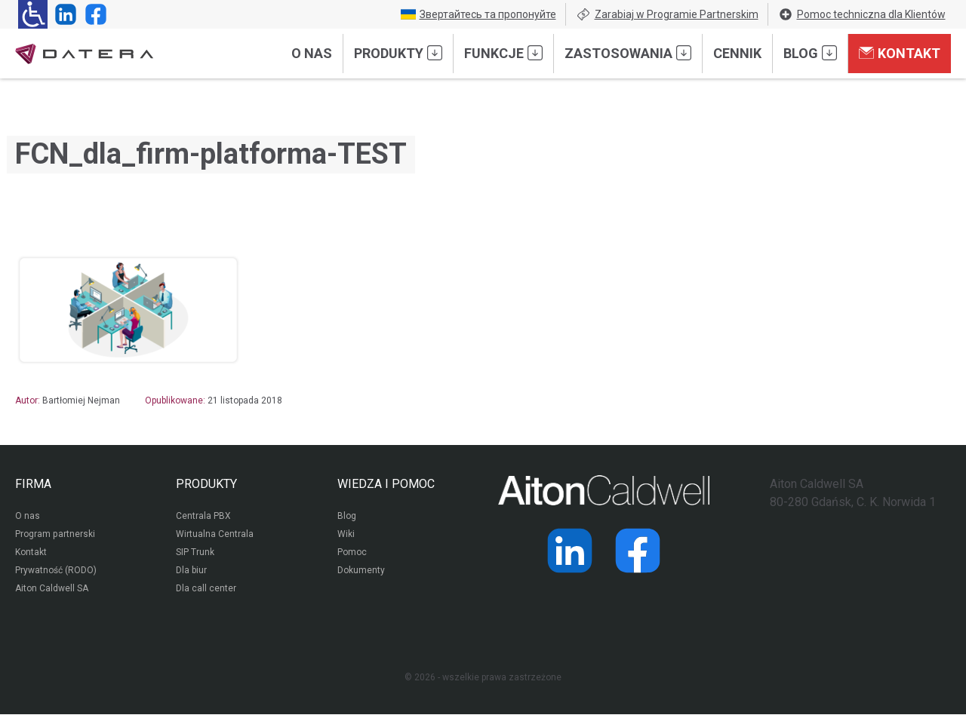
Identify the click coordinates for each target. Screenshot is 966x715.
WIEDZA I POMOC (386, 484)
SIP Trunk (195, 553)
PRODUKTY (206, 484)
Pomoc (352, 553)
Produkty (398, 53)
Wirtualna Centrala (215, 535)
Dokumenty (361, 571)
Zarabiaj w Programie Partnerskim (667, 14)
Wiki (346, 535)
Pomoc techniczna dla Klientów (862, 14)
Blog (810, 53)
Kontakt (899, 53)
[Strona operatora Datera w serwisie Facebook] (93, 14)
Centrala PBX (203, 517)
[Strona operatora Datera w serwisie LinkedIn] (63, 14)
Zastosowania (628, 53)
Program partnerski (54, 535)
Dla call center (206, 590)
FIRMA (33, 484)
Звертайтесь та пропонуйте (478, 14)
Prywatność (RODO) (56, 571)
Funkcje (503, 53)
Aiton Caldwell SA (51, 590)
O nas (311, 53)
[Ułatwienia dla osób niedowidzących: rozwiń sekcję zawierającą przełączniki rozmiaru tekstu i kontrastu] (33, 14)
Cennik (737, 53)
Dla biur (191, 571)
